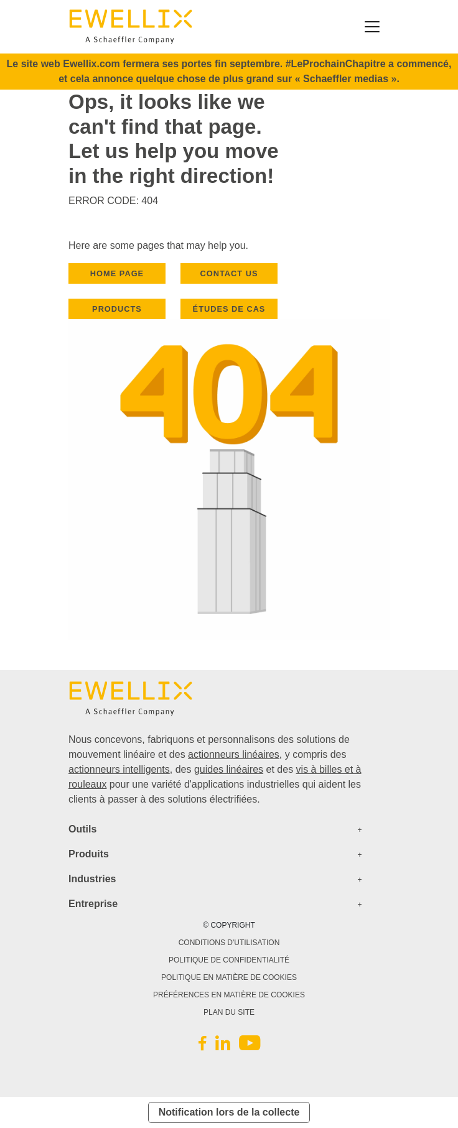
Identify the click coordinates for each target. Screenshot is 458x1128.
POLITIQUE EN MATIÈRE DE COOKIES (229, 977)
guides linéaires (228, 769)
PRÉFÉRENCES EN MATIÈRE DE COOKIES (229, 994)
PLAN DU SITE (229, 1012)
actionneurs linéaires (233, 754)
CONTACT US (229, 273)
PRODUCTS (117, 309)
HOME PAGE (117, 273)
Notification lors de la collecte (229, 1112)
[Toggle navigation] (372, 26)
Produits (88, 854)
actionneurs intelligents (119, 769)
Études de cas (229, 309)
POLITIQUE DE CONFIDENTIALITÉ (229, 960)
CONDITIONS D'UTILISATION (229, 942)
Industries (92, 879)
